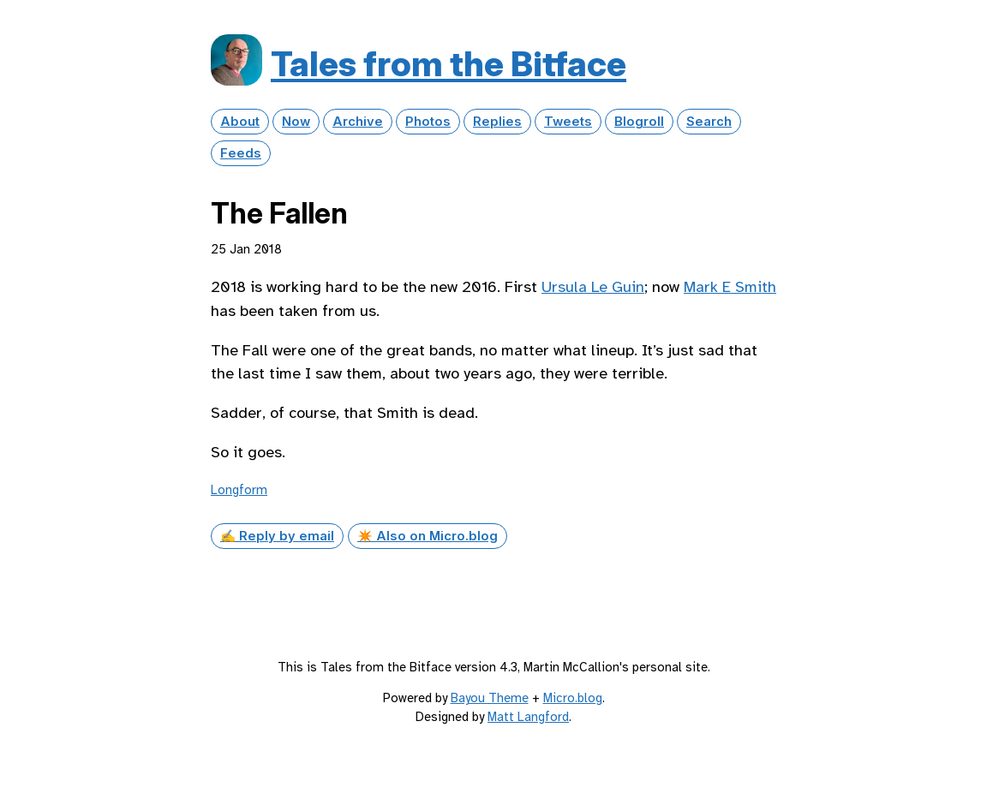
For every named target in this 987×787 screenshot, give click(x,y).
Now (296, 121)
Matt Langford (528, 716)
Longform (239, 490)
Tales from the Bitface (448, 64)
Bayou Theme (490, 698)
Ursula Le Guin (592, 286)
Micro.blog (572, 698)
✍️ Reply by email (277, 536)
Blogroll (639, 121)
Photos (428, 121)
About (240, 121)
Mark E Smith (730, 286)
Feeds (240, 153)
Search (709, 121)
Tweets (568, 121)
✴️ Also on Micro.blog (427, 536)
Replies (497, 121)
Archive (357, 121)
